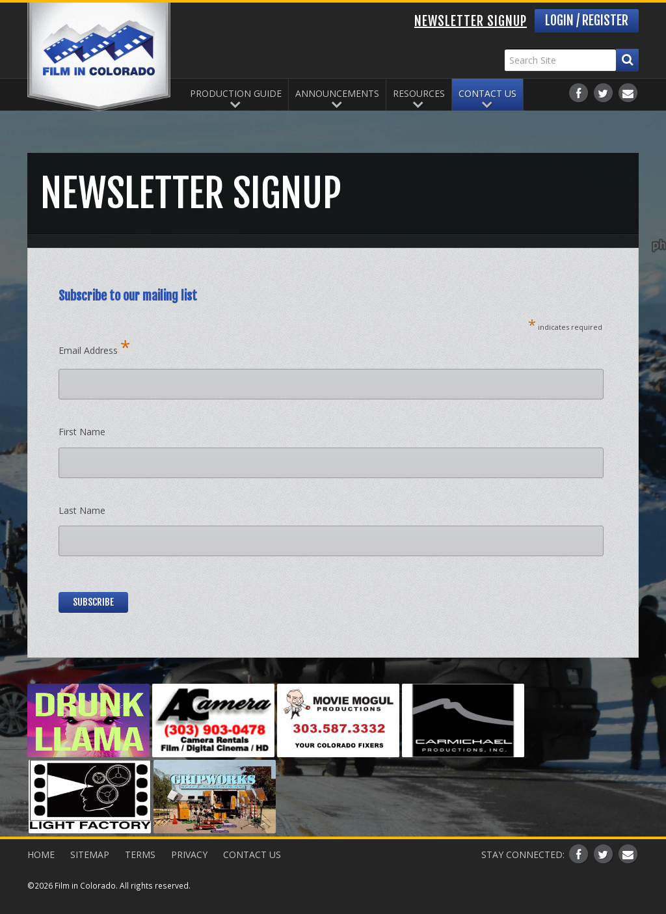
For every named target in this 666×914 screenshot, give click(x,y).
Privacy (189, 854)
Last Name (82, 510)
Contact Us (487, 93)
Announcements (337, 93)
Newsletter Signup (470, 21)
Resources (419, 93)
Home (41, 854)
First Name (82, 431)
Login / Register (586, 20)
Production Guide (236, 93)
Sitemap (89, 854)
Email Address (94, 346)
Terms (140, 854)
